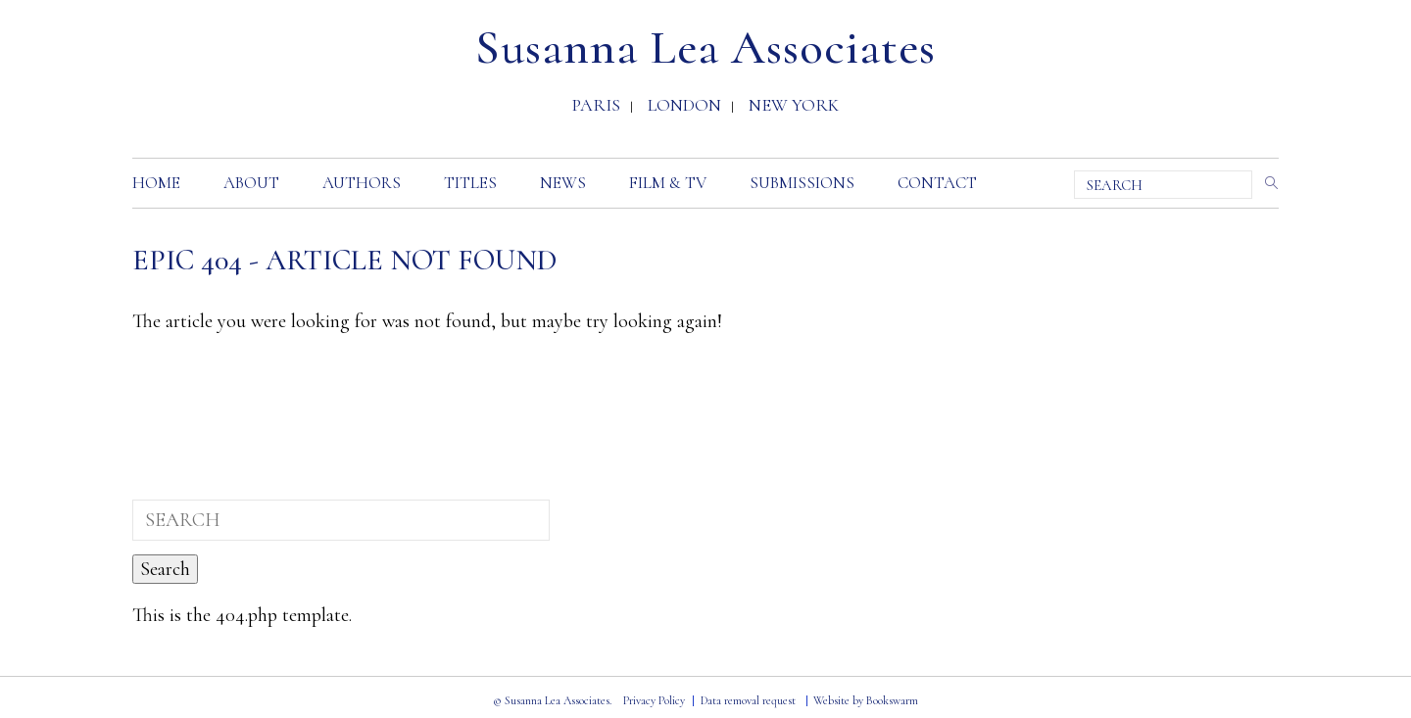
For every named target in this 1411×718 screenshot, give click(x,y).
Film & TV (667, 182)
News (563, 182)
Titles (470, 182)
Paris (596, 107)
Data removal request (748, 700)
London (684, 107)
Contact (937, 182)
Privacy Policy (654, 700)
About (251, 182)
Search (1267, 182)
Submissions (802, 182)
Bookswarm (892, 700)
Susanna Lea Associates (705, 47)
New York (794, 107)
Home (156, 182)
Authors (361, 182)
